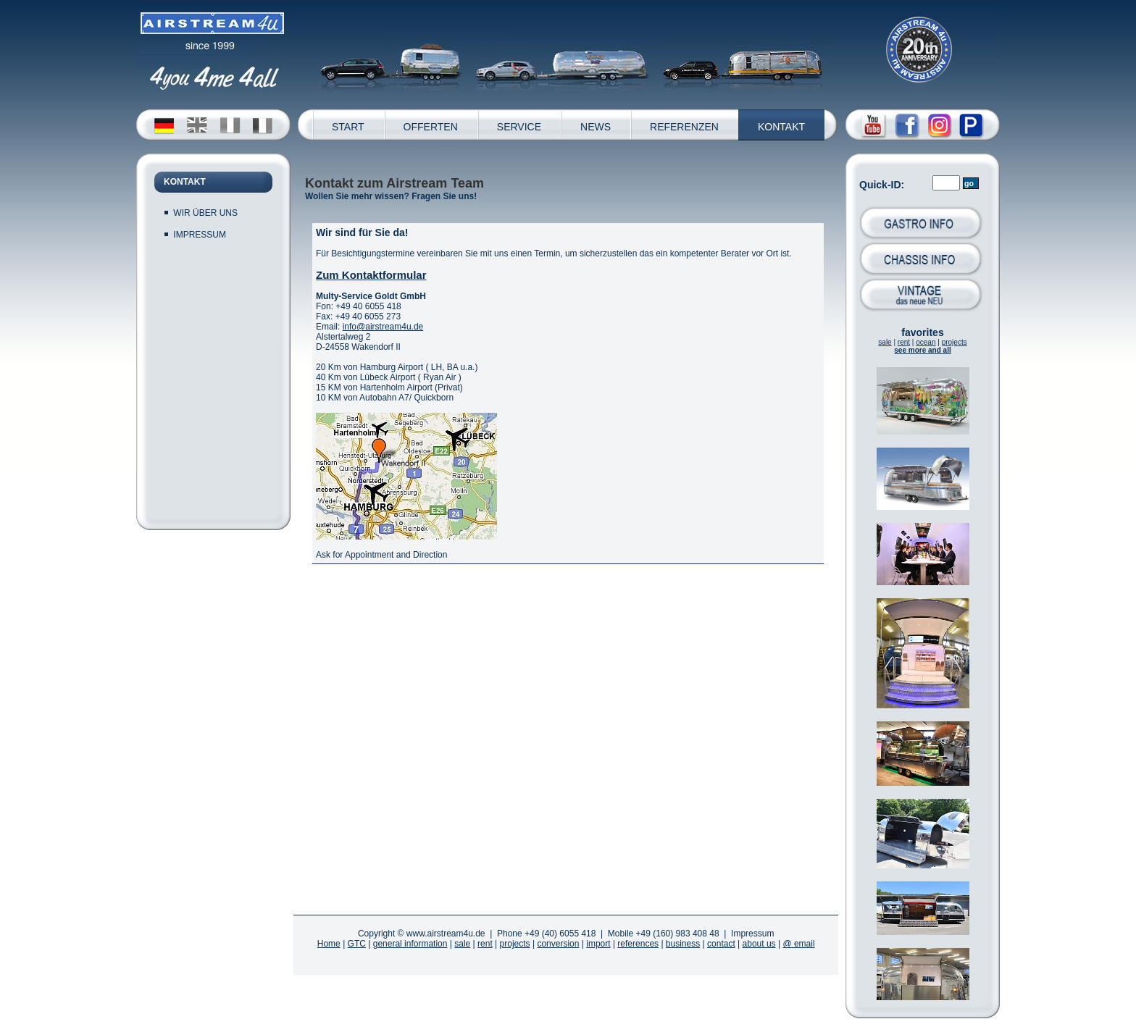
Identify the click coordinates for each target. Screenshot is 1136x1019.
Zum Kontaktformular (371, 275)
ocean (925, 342)
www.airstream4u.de (445, 933)
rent (904, 342)
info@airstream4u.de (383, 327)
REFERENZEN (684, 127)
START (348, 127)
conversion (558, 944)
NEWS (595, 127)
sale (884, 342)
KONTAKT (781, 127)
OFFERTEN (431, 127)
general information (410, 944)
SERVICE (519, 127)
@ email (798, 944)
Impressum (752, 933)
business (683, 944)
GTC (357, 944)
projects (954, 342)
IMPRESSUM (199, 235)
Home (329, 944)
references (638, 944)
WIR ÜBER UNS (205, 213)
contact (721, 944)
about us (759, 944)
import (598, 944)
